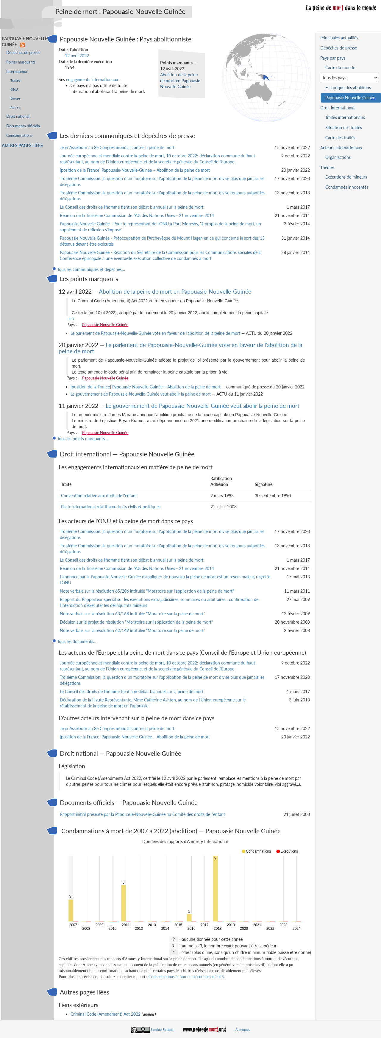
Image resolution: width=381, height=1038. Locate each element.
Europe (15, 98)
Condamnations (19, 135)
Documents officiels (23, 126)
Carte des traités (340, 137)
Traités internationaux (345, 117)
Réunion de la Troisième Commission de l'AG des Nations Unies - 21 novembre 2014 (137, 215)
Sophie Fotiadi (162, 1029)
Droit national (17, 116)
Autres (15, 107)
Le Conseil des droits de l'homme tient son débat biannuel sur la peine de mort (131, 207)
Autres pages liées (22, 145)
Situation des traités (343, 127)
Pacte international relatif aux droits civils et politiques (110, 506)
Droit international (337, 107)
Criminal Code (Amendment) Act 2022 (105, 1014)
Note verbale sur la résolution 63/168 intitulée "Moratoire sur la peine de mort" (132, 613)
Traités (15, 80)
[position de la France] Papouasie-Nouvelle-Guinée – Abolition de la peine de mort (135, 170)
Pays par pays (332, 58)
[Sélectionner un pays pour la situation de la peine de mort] (349, 77)
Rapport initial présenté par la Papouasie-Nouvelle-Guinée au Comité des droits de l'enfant (142, 814)
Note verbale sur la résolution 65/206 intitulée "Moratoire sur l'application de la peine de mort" (147, 591)
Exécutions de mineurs (346, 176)
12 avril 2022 (77, 55)
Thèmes (327, 167)
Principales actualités (339, 37)
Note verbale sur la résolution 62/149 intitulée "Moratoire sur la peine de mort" (132, 630)
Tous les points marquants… (82, 438)
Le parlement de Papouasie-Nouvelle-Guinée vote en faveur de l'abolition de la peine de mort (155, 333)
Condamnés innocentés (346, 187)
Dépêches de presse (23, 52)
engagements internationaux (92, 79)
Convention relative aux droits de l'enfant (99, 495)
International (17, 71)
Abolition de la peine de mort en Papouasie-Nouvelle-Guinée (181, 80)
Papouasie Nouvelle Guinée (105, 324)
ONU (14, 89)
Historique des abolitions (348, 87)
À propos (242, 1029)
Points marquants (21, 62)
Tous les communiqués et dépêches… (91, 269)
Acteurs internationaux (341, 147)
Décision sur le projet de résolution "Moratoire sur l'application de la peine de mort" (136, 622)
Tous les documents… (76, 641)
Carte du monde (340, 67)
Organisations (338, 157)
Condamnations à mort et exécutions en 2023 (186, 977)
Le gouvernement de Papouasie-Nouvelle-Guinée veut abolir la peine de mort (141, 393)
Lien (70, 318)
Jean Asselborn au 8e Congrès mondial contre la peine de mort (117, 147)
